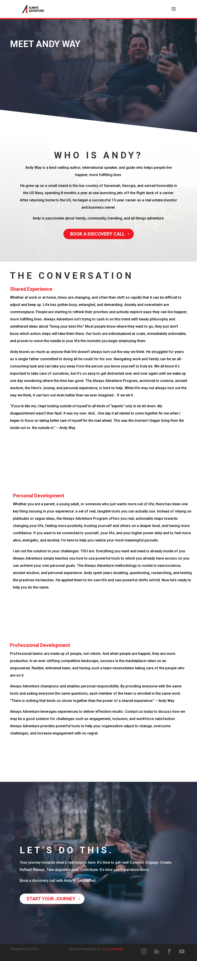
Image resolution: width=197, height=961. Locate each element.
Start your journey (50, 898)
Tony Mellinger (113, 949)
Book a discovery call (97, 234)
